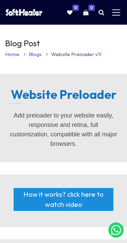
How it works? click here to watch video (59, 199)
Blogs (38, 54)
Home (15, 54)
